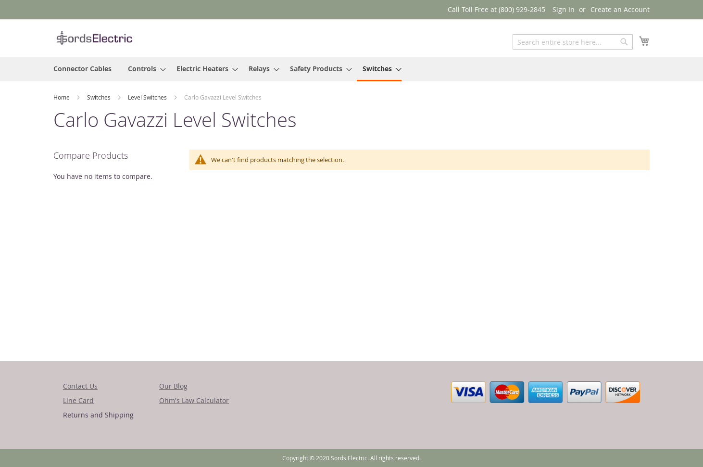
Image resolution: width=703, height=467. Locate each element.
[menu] (351, 69)
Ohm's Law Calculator (194, 400)
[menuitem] (82, 68)
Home (62, 97)
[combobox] (573, 42)
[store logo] (94, 37)
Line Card (78, 400)
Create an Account (620, 9)
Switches (99, 97)
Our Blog (173, 386)
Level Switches (148, 97)
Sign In (563, 9)
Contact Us (80, 386)
